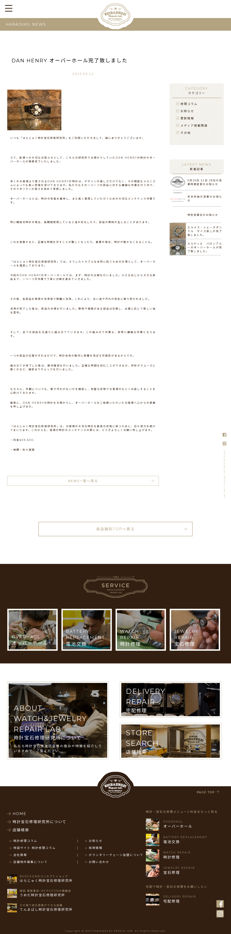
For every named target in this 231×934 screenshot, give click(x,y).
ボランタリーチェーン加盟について (116, 855)
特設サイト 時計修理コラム (34, 848)
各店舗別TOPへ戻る (115, 529)
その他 (185, 132)
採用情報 (96, 848)
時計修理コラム (25, 841)
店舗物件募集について (30, 862)
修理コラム (189, 104)
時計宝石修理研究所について (39, 822)
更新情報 (187, 118)
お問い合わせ (99, 862)
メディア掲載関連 (194, 125)
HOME (20, 814)
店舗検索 (21, 830)
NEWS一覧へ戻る (83, 480)
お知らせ (187, 111)
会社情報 (20, 855)
